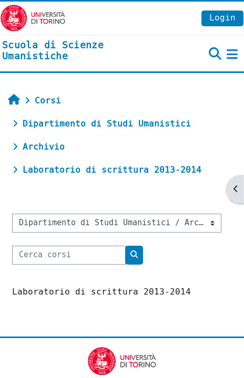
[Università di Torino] (33, 18)
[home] (81, 51)
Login (222, 18)
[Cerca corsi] (69, 255)
